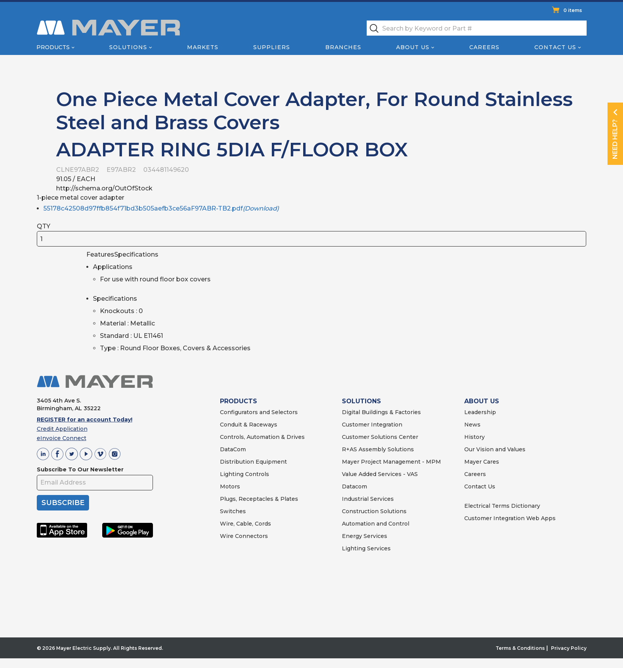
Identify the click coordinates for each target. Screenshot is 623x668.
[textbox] (477, 28)
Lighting (232, 474)
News (472, 424)
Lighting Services (366, 548)
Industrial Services (368, 498)
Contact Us (555, 47)
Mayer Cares (481, 461)
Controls (256, 474)
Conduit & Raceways (248, 424)
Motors (230, 486)
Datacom (354, 486)
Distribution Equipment (253, 461)
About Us (412, 47)
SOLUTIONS (361, 401)
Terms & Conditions (520, 648)
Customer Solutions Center (380, 436)
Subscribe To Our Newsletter (80, 469)
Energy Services (364, 536)
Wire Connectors (244, 536)
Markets (202, 47)
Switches (233, 511)
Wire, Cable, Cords (245, 523)
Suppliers (271, 47)
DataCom (233, 449)
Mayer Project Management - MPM (391, 461)
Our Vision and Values (494, 449)
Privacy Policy (569, 648)
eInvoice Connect (61, 438)
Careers (484, 47)
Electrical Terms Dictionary (502, 505)
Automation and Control (375, 523)
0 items (572, 10)
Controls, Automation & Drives (262, 436)
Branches (343, 47)
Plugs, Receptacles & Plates (259, 498)
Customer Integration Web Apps (510, 518)
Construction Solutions (374, 511)
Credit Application (62, 428)
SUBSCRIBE (62, 502)
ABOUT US (481, 401)
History (474, 436)
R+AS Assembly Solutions (378, 449)
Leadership (480, 412)
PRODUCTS (238, 401)
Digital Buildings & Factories (381, 412)
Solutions (128, 47)
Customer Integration (372, 424)
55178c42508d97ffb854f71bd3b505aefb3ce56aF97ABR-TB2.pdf (161, 208)
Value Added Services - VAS (380, 474)
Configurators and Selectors (259, 412)
